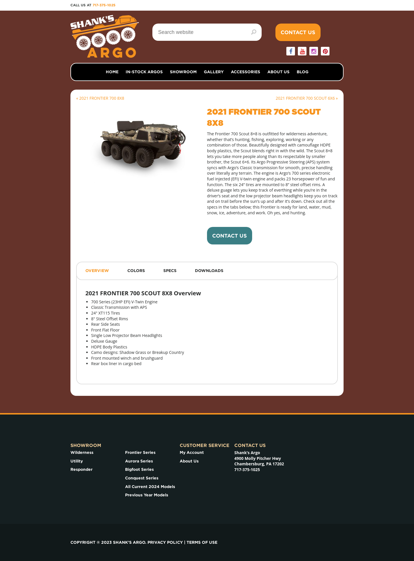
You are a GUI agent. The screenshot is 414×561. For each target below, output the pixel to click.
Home (112, 72)
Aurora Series (139, 461)
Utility (76, 461)
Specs (170, 270)
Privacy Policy (165, 542)
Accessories (245, 72)
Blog (302, 72)
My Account (192, 452)
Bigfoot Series (139, 469)
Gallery (214, 72)
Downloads (209, 270)
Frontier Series (140, 452)
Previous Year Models (146, 495)
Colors (136, 270)
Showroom (183, 72)
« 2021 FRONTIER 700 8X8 (100, 98)
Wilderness (81, 452)
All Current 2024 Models (150, 486)
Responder (81, 469)
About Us (278, 72)
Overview (97, 270)
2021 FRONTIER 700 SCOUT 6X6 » (307, 98)
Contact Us (298, 32)
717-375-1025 (104, 5)
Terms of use (202, 542)
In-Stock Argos (144, 72)
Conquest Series (141, 478)
